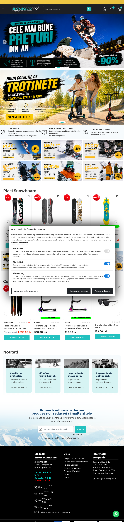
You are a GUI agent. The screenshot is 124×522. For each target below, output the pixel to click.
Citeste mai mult (19, 243)
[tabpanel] (62, 41)
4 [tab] (66, 67)
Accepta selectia (79, 291)
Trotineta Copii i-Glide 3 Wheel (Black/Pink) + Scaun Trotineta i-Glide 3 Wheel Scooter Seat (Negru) (77, 327)
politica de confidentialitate (67, 438)
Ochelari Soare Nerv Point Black (107, 326)
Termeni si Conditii (72, 471)
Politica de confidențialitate (76, 462)
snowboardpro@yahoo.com (57, 512)
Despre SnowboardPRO (74, 458)
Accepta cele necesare (26, 291)
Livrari (66, 474)
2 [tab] (61, 67)
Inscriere (80, 429)
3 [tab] (64, 67)
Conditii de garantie (72, 468)
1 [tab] (58, 67)
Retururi (67, 477)
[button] (5, 9)
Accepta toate (102, 291)
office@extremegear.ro (106, 478)
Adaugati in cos (17, 337)
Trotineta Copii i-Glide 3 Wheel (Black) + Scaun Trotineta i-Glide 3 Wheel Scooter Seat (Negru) (46, 327)
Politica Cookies (71, 465)
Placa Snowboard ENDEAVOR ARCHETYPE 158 (15, 327)
